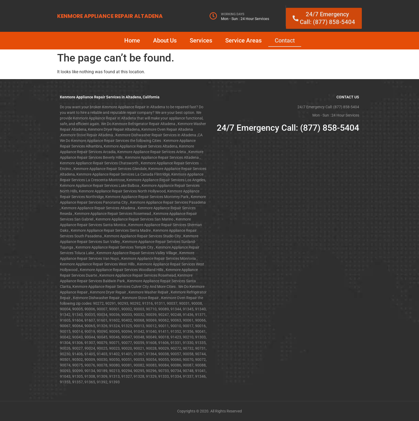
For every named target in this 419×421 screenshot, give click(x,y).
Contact (285, 40)
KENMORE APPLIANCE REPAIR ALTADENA (110, 16)
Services (201, 40)
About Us (165, 40)
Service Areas (243, 40)
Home (132, 40)
